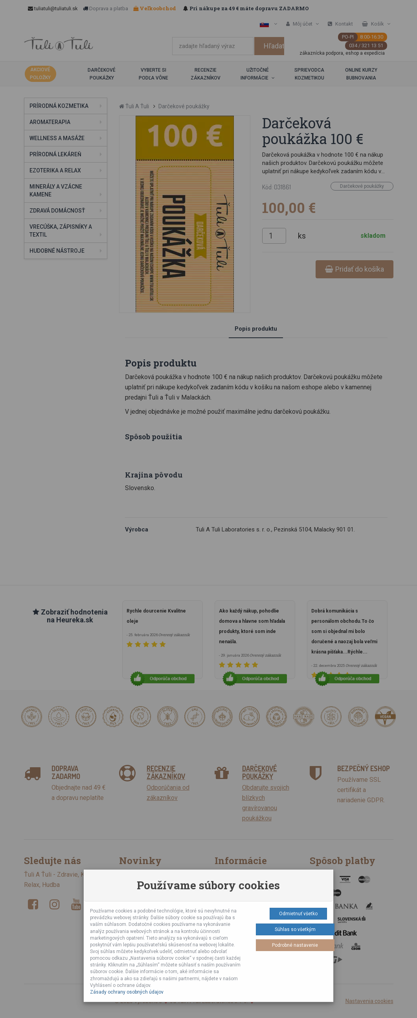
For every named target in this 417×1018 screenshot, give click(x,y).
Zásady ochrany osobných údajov (126, 992)
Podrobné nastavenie (295, 945)
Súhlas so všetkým (295, 929)
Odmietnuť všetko (298, 913)
